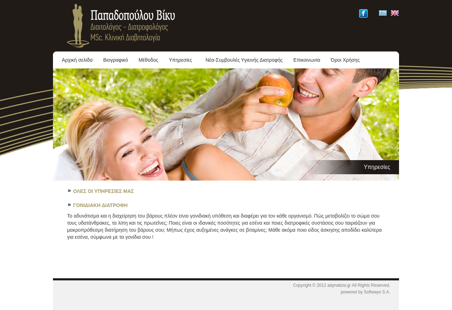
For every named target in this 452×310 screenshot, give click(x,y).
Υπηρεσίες (183, 60)
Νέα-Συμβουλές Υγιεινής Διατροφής (244, 60)
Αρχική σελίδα (77, 60)
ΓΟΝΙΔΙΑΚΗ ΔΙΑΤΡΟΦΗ (100, 205)
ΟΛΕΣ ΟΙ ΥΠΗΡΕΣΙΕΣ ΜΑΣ (103, 191)
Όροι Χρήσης (345, 60)
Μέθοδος (148, 60)
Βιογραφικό (115, 60)
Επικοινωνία (306, 60)
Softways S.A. (377, 292)
